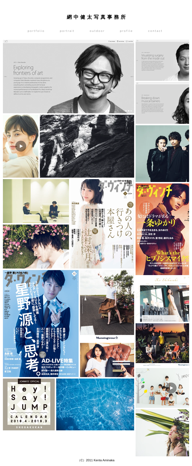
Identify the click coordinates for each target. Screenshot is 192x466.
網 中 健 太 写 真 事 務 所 (96, 17)
